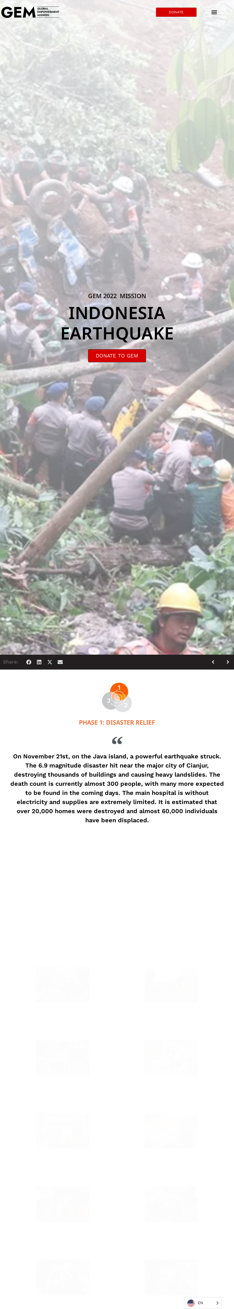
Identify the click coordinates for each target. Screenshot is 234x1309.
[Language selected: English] (203, 1303)
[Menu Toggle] (214, 12)
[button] (28, 662)
